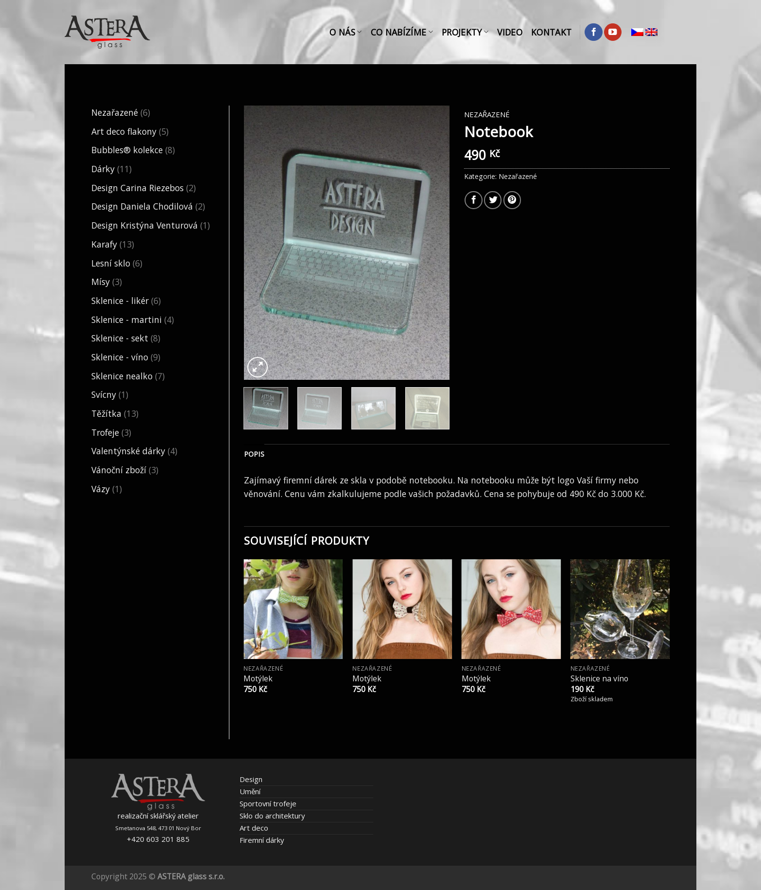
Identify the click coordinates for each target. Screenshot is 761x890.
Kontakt (551, 32)
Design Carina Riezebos (137, 188)
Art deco (254, 828)
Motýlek (258, 679)
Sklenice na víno (599, 679)
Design (251, 779)
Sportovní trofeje (268, 803)
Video (509, 32)
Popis (254, 454)
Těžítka (106, 413)
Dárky (103, 169)
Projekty (465, 32)
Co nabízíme (402, 32)
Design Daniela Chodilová (142, 206)
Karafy (104, 244)
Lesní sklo (110, 263)
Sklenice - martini (126, 319)
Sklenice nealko (122, 376)
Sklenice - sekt (119, 338)
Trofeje (105, 432)
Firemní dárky (262, 840)
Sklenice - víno (119, 357)
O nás (345, 32)
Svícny (103, 394)
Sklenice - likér (120, 300)
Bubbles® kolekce (127, 150)
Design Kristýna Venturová (144, 225)
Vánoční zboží (118, 470)
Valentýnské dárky (128, 451)
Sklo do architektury (272, 815)
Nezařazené (114, 112)
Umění (250, 791)
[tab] (254, 454)
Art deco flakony (123, 131)
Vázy (100, 489)
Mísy (100, 281)
